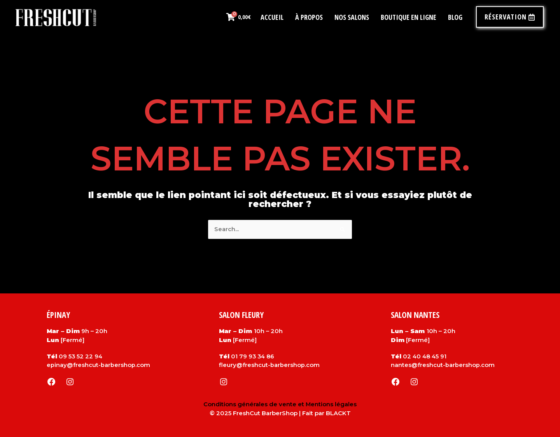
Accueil (272, 17)
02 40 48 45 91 (425, 356)
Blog (455, 17)
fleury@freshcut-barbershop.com (269, 365)
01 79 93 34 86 (253, 356)
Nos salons (351, 17)
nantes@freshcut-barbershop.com (443, 365)
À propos (309, 17)
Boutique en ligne (408, 17)
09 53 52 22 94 (81, 356)
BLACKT (338, 413)
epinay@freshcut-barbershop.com (98, 365)
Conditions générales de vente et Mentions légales (280, 404)
